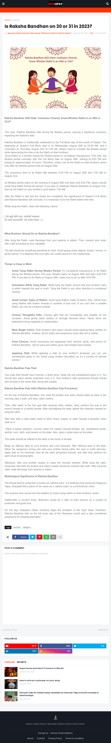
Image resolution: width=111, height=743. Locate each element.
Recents (21, 662)
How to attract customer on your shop (39, 680)
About (30, 738)
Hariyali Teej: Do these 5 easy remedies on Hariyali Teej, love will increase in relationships (59, 694)
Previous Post (10, 629)
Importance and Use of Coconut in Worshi (41, 668)
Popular (10, 662)
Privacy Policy (55, 738)
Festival (16, 20)
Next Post (102, 629)
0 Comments (99, 33)
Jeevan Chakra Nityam (61, 733)
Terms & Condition (74, 738)
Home (8, 20)
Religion (26, 527)
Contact (41, 738)
